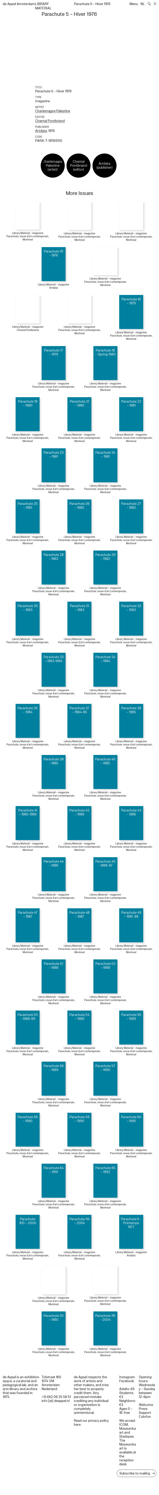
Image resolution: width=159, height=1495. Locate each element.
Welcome (146, 1404)
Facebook (126, 1381)
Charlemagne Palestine (52, 111)
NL (143, 4)
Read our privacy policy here (91, 1422)
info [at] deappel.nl (56, 1401)
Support (145, 1412)
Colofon (145, 1416)
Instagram (127, 1377)
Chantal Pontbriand (50, 121)
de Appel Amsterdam (19, 4)
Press (143, 1408)
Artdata (41, 130)
